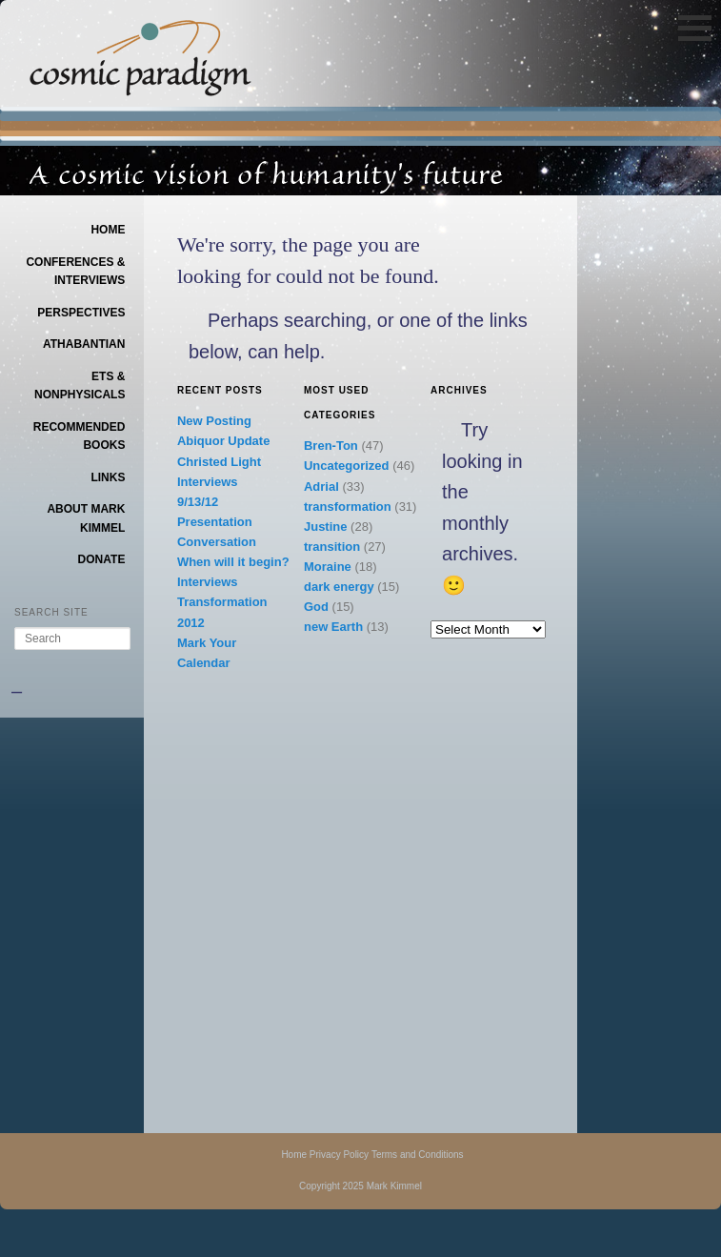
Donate (102, 559)
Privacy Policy (339, 1154)
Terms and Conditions (417, 1154)
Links (107, 477)
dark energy (339, 586)
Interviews (207, 482)
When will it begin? (233, 562)
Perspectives (81, 312)
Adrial (321, 486)
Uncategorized (347, 465)
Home (107, 229)
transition (332, 546)
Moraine (327, 566)
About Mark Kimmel (86, 518)
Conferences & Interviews (75, 271)
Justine (326, 526)
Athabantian (84, 344)
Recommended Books (79, 436)
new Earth (333, 626)
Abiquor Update (223, 441)
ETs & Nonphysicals (79, 386)
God (316, 606)
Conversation (216, 542)
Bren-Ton (331, 445)
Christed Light (219, 462)
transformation (347, 506)
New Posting (214, 421)
